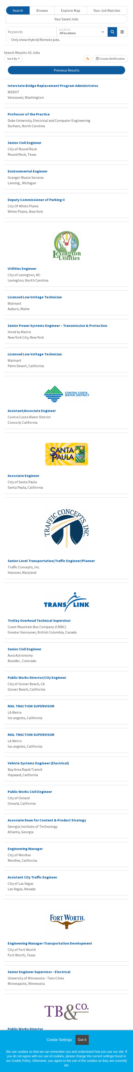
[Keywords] (31, 32)
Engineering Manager (25, 848)
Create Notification (110, 59)
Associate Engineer (23, 475)
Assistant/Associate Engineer (32, 410)
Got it (82, 1040)
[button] (122, 32)
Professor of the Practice (29, 114)
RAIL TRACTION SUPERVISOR (31, 706)
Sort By (12, 59)
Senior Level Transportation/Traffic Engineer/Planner (51, 560)
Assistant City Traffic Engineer (32, 877)
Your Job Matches (106, 10)
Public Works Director (25, 1029)
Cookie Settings (59, 1040)
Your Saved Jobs (66, 19)
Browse (42, 10)
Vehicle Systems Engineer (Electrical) (38, 763)
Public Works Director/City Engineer (37, 677)
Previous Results (66, 70)
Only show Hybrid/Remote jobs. (35, 39)
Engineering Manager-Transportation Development (50, 943)
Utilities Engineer (22, 268)
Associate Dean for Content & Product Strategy (47, 820)
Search (18, 10)
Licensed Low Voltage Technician (35, 297)
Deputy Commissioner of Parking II (36, 199)
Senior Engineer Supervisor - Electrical (39, 971)
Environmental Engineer (27, 171)
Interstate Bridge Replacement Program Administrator (53, 85)
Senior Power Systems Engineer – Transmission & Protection (57, 325)
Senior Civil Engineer (24, 142)
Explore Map (70, 10)
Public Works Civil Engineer (30, 791)
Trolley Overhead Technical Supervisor (39, 620)
